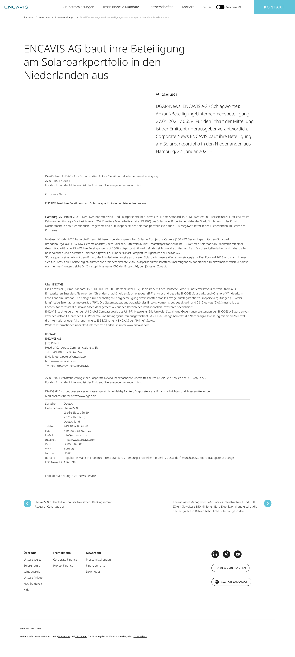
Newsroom (44, 17)
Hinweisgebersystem (230, 567)
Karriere (188, 7)
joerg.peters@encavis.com (71, 356)
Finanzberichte (95, 565)
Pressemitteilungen (64, 17)
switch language (234, 581)
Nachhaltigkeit (33, 583)
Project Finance (63, 565)
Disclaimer (81, 636)
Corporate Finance (65, 559)
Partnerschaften (161, 7)
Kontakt (274, 7)
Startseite (28, 17)
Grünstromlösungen (79, 7)
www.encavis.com (138, 325)
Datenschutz (140, 636)
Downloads (93, 571)
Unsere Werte (32, 559)
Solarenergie (32, 565)
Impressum (64, 636)
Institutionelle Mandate (122, 7)
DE (204, 7)
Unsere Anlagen (34, 577)
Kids (26, 589)
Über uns (30, 553)
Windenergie (32, 571)
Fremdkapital (62, 553)
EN (209, 7)
